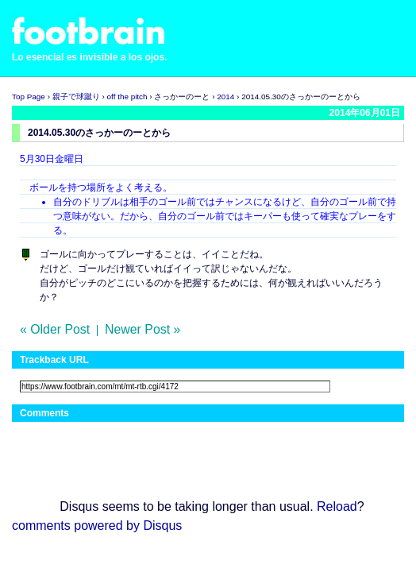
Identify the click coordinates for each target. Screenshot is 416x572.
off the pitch (127, 96)
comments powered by (97, 525)
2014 (225, 96)
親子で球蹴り (76, 96)
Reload (337, 506)
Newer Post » (142, 329)
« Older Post (55, 329)
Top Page (28, 96)
